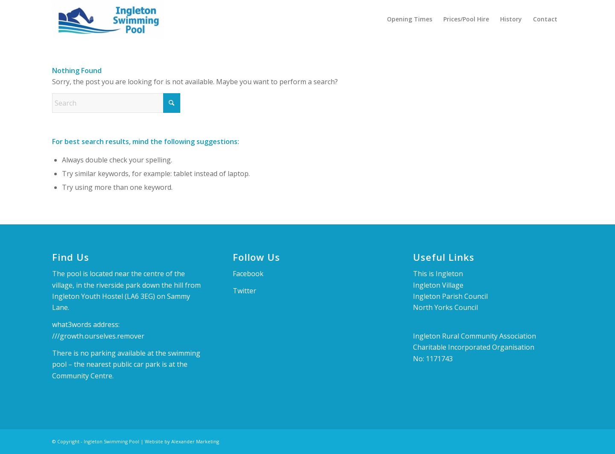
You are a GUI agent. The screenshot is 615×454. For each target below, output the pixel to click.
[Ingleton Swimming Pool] (108, 19)
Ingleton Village (438, 285)
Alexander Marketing (195, 441)
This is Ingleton (438, 273)
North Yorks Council (445, 307)
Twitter (244, 290)
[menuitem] (409, 19)
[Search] (116, 103)
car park (148, 364)
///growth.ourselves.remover (98, 336)
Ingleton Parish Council (450, 296)
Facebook (248, 273)
